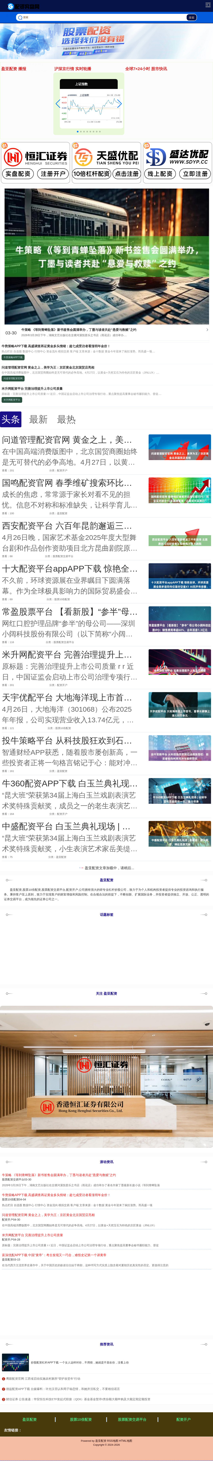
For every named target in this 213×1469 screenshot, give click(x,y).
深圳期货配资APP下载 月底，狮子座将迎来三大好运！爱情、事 (50, 119)
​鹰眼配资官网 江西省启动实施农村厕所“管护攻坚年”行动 (43, 1378)
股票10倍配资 (81, 1420)
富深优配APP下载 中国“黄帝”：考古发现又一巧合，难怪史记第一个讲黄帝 (54, 1255)
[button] (58, 103)
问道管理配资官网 (13, 378)
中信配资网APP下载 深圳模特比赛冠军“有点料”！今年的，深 (48, 131)
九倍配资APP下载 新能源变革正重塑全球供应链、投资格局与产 (50, 88)
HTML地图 (125, 1440)
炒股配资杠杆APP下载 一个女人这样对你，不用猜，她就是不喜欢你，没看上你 (80, 1362)
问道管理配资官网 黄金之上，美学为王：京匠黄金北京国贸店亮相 (48, 367)
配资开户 (183, 1420)
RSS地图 (112, 1440)
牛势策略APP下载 (13, 357)
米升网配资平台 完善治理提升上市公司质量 (32, 388)
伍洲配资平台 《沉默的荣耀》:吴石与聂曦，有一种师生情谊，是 (50, 76)
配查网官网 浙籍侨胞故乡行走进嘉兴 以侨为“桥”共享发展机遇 (48, 82)
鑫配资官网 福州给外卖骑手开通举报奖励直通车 (39, 125)
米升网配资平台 (12, 399)
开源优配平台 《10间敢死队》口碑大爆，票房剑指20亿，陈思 (48, 94)
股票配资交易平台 (132, 1420)
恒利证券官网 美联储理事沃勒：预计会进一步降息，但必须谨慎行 (51, 113)
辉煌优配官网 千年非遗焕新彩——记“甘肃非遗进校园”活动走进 (49, 107)
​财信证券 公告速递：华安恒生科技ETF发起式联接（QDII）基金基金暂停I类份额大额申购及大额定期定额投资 (78, 1399)
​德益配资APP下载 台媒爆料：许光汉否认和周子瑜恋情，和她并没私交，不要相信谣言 (63, 1389)
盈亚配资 (29, 1420)
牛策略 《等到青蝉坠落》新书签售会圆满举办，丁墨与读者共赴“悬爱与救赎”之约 (78, 329)
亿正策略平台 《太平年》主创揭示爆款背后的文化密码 (43, 100)
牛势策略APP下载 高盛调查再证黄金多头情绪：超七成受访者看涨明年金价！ (56, 346)
